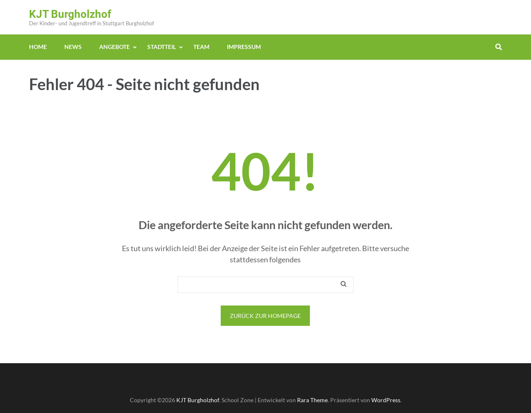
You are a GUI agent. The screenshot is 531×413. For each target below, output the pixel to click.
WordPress (385, 399)
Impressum (244, 46)
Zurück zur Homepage (265, 315)
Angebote (114, 46)
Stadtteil (161, 46)
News (73, 46)
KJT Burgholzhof (70, 14)
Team (201, 46)
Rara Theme (312, 399)
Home (38, 46)
